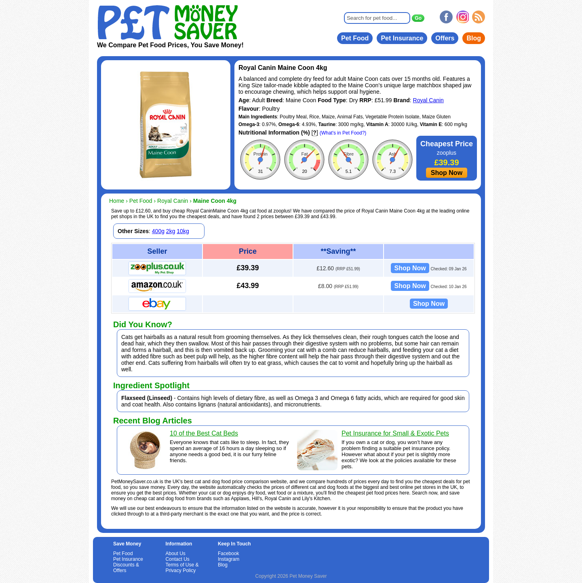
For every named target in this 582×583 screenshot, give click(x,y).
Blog (473, 38)
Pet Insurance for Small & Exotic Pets (395, 433)
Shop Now (446, 172)
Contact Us (177, 559)
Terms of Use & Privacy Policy (181, 567)
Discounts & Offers (126, 567)
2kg (170, 231)
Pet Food (355, 38)
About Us (175, 553)
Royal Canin (428, 100)
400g (158, 231)
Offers (444, 38)
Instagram (228, 559)
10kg (183, 231)
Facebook (228, 553)
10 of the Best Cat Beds (204, 433)
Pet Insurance (402, 38)
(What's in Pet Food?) (343, 133)
